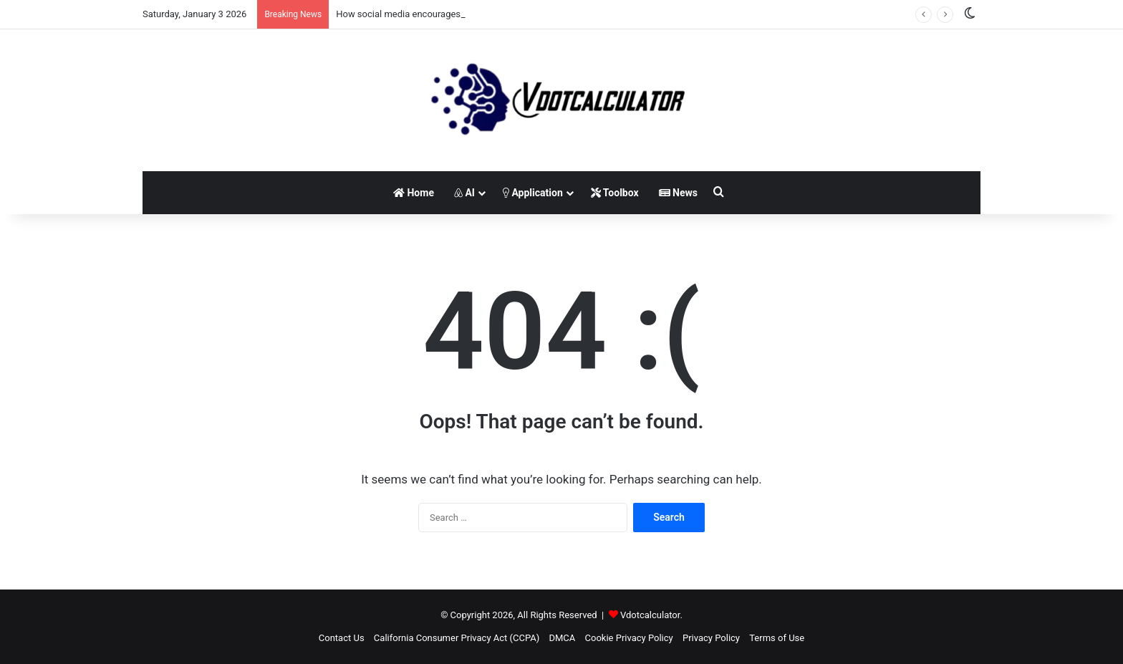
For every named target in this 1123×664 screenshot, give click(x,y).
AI (464, 192)
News (678, 192)
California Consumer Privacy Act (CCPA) (456, 637)
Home (413, 192)
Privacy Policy (711, 637)
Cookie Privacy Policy (629, 637)
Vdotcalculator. (651, 615)
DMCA (562, 637)
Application (533, 192)
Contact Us (342, 637)
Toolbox (615, 192)
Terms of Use (776, 637)
